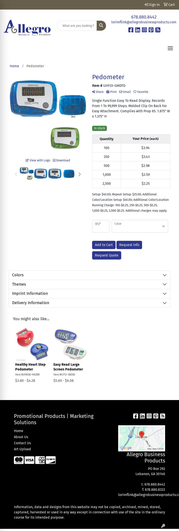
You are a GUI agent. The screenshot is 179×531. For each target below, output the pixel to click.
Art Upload (22, 449)
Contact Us (22, 443)
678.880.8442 (144, 17)
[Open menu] (170, 48)
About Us (21, 437)
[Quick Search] (77, 26)
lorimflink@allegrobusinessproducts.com (143, 22)
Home (18, 431)
